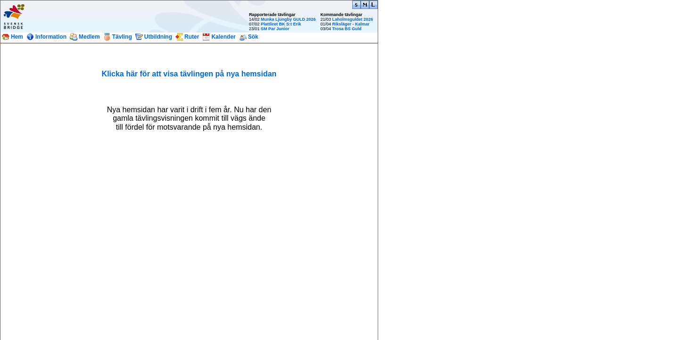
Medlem (89, 36)
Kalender (223, 36)
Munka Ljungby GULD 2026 (288, 19)
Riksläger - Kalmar (350, 24)
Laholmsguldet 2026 (352, 19)
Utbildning (158, 36)
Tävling (122, 36)
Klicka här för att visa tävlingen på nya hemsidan (189, 74)
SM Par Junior (275, 28)
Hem (17, 36)
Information (50, 36)
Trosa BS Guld (346, 28)
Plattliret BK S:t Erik (281, 24)
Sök (253, 36)
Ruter (191, 36)
